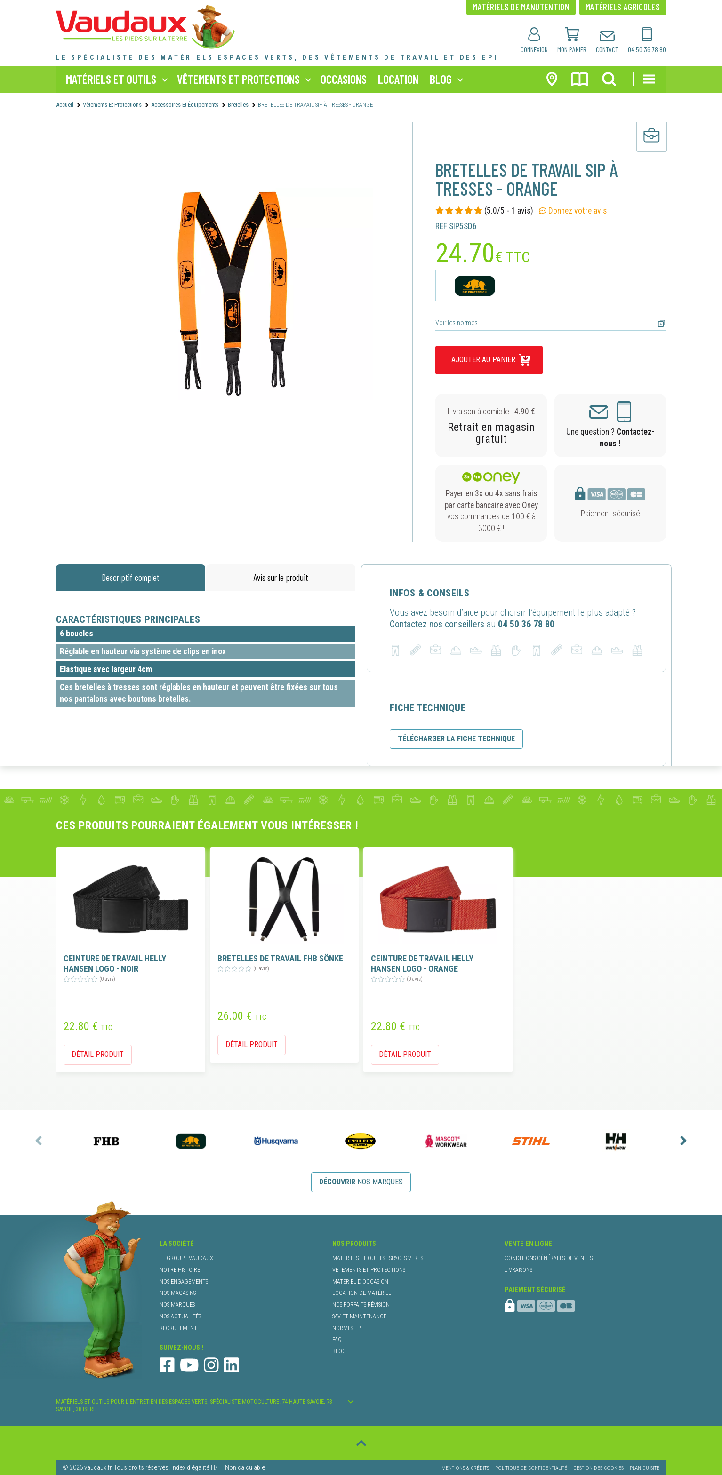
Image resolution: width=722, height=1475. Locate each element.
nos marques (361, 1181)
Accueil (64, 104)
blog (441, 78)
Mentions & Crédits (465, 1467)
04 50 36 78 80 (526, 624)
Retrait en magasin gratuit (491, 432)
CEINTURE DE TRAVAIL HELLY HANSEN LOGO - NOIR (115, 963)
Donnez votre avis (573, 210)
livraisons (518, 1269)
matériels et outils (111, 78)
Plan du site (644, 1467)
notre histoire (180, 1269)
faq (337, 1339)
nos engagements (184, 1281)
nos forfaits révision (361, 1304)
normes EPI (347, 1328)
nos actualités (180, 1316)
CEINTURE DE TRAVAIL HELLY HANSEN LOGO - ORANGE (422, 963)
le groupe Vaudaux (186, 1257)
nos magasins (178, 1292)
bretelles (238, 104)
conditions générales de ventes (549, 1257)
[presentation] (38, 1140)
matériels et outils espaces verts (377, 1257)
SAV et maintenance (359, 1316)
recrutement (178, 1328)
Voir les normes (456, 323)
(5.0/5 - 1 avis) (484, 210)
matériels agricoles (623, 6)
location (398, 78)
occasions (344, 78)
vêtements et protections (238, 78)
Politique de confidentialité (531, 1467)
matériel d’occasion (360, 1281)
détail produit (98, 1054)
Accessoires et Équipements (184, 104)
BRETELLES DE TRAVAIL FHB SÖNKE (280, 958)
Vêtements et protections (112, 104)
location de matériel (361, 1292)
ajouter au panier (483, 359)
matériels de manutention (521, 6)
